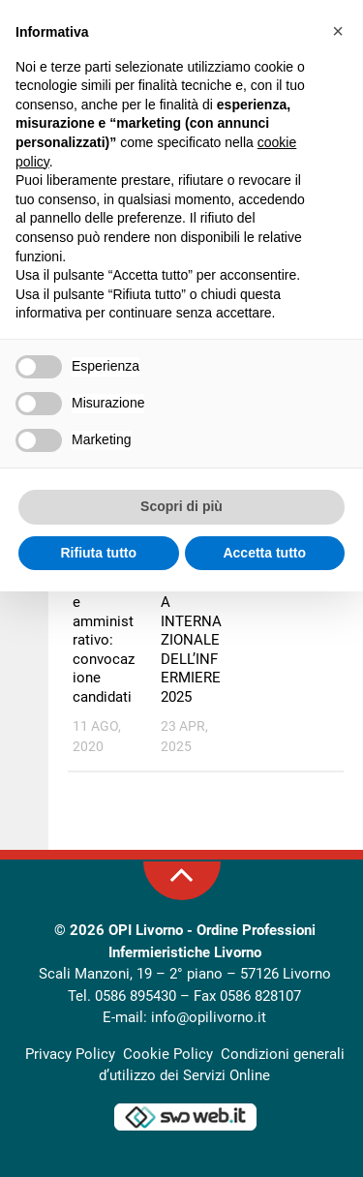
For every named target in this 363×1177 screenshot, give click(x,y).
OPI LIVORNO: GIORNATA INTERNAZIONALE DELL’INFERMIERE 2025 (191, 612)
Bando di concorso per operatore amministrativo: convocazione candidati (104, 612)
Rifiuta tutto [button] (98, 552)
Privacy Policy (70, 1054)
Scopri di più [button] (181, 506)
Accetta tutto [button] (264, 552)
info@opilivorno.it (208, 1017)
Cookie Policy (168, 1054)
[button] (337, 30)
